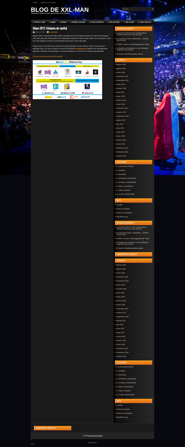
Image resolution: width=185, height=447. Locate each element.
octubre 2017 (121, 112)
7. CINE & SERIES (129, 22)
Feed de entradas (123, 209)
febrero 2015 (121, 140)
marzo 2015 (121, 136)
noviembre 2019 (122, 80)
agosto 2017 (121, 120)
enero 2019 (121, 84)
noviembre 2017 (122, 108)
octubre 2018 (121, 88)
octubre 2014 (121, 156)
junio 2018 (120, 92)
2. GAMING (52, 22)
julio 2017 (120, 124)
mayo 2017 (121, 132)
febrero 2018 (121, 100)
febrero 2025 (121, 64)
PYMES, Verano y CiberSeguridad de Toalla (133, 44)
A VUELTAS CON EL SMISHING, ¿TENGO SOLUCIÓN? (133, 39)
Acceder (120, 205)
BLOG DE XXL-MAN (60, 9)
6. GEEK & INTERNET (114, 22)
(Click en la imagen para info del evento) (48, 56)
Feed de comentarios (124, 213)
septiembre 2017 (123, 116)
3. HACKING (62, 22)
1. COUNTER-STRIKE (39, 22)
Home (35, 2)
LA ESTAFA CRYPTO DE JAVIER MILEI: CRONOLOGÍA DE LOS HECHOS (132, 34)
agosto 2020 (121, 68)
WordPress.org (122, 217)
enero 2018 (121, 104)
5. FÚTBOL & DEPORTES (96, 22)
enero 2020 (121, 72)
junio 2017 (120, 128)
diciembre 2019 (122, 76)
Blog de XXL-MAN (95, 436)
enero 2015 (121, 144)
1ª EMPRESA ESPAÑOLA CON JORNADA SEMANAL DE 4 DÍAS (132, 49)
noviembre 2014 (122, 152)
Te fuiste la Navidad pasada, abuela (130, 54)
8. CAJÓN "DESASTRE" (145, 22)
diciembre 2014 (122, 148)
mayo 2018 (121, 96)
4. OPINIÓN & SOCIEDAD (77, 22)
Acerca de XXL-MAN (48, 2)
